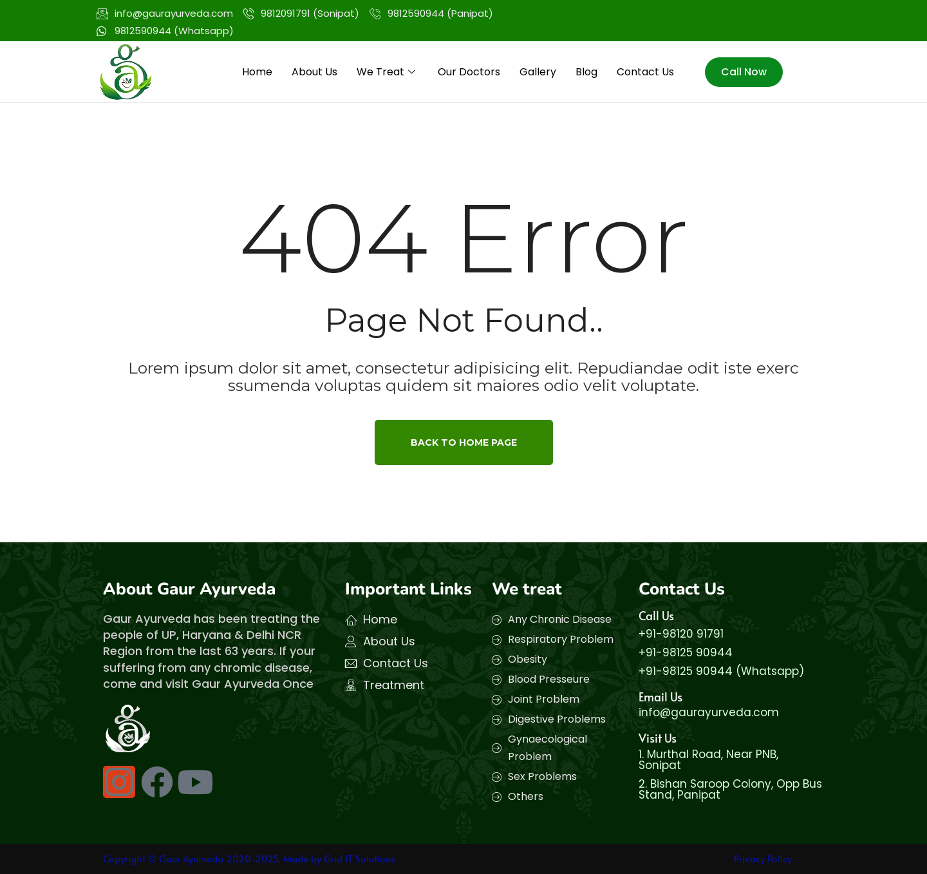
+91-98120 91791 (681, 633)
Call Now (744, 71)
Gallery (538, 71)
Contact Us (645, 71)
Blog (586, 71)
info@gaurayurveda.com (709, 712)
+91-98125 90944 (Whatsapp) (721, 671)
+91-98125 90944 (686, 652)
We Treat (387, 71)
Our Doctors (469, 71)
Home (257, 71)
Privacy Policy (763, 858)
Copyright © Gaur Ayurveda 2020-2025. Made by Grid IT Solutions (249, 858)
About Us (314, 71)
